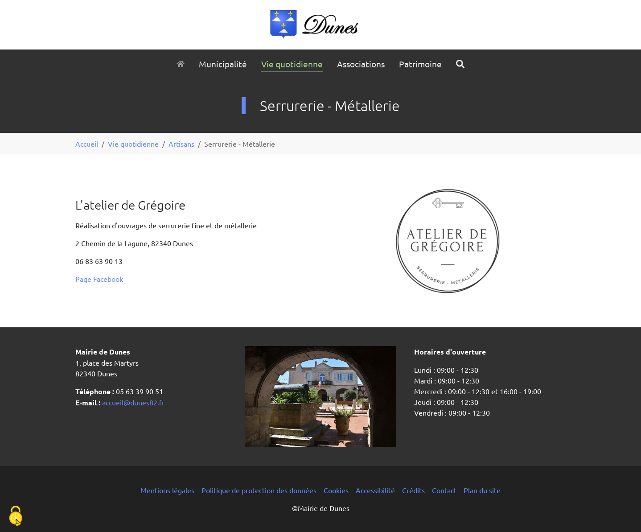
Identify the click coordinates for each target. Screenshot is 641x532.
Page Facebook (99, 278)
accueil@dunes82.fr (132, 402)
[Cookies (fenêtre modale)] (15, 516)
